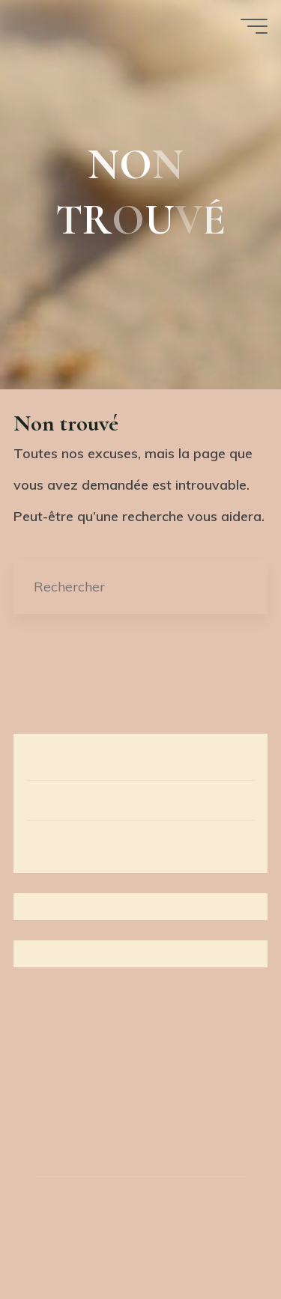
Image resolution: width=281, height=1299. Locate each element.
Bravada (135, 1232)
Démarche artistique (92, 758)
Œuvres (51, 799)
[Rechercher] (241, 586)
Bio (37, 839)
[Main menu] (254, 26)
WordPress (217, 1232)
